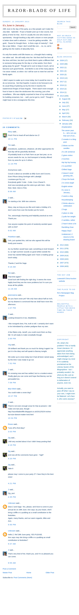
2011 (62, 248)
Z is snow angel (68, 183)
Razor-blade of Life (39, 10)
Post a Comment (9, 569)
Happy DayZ (66, 231)
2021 (62, 71)
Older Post (50, 573)
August (65, 99)
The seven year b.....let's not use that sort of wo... (69, 133)
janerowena (12, 295)
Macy (10, 132)
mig (9, 345)
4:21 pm (12, 483)
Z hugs (64, 209)
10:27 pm (12, 396)
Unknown (11, 503)
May (64, 110)
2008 (62, 259)
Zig (9, 438)
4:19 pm (12, 445)
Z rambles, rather (68, 220)
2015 (62, 89)
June (64, 106)
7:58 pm (12, 383)
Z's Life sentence (68, 152)
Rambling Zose (67, 227)
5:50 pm (12, 525)
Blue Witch (12, 389)
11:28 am (12, 289)
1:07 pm (12, 308)
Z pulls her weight (68, 217)
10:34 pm (12, 418)
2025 (62, 64)
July (64, 102)
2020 (62, 74)
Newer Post (7, 573)
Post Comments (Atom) (23, 577)
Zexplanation (67, 127)
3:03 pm (12, 432)
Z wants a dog (67, 196)
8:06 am (12, 191)
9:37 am (12, 544)
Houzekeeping (67, 200)
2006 (62, 266)
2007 (62, 263)
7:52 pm (12, 363)
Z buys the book (68, 179)
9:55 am (12, 563)
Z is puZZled (66, 166)
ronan (60, 48)
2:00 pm (12, 339)
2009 (62, 256)
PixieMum (12, 237)
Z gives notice (67, 155)
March (64, 117)
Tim (9, 145)
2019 (62, 78)
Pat (9, 273)
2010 (62, 252)
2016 (62, 85)
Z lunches (65, 159)
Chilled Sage (67, 169)
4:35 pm (12, 497)
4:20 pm (12, 459)
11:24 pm (12, 164)
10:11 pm (12, 139)
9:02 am (12, 231)
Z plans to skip (67, 213)
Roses (10, 424)
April (64, 113)
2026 (62, 60)
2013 (62, 96)
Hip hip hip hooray (69, 162)
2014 (62, 92)
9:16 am (12, 267)
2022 (62, 67)
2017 (62, 82)
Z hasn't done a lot (69, 224)
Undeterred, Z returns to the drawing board (68, 236)
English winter (67, 186)
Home (28, 573)
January (65, 124)
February (66, 120)
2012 (62, 245)
